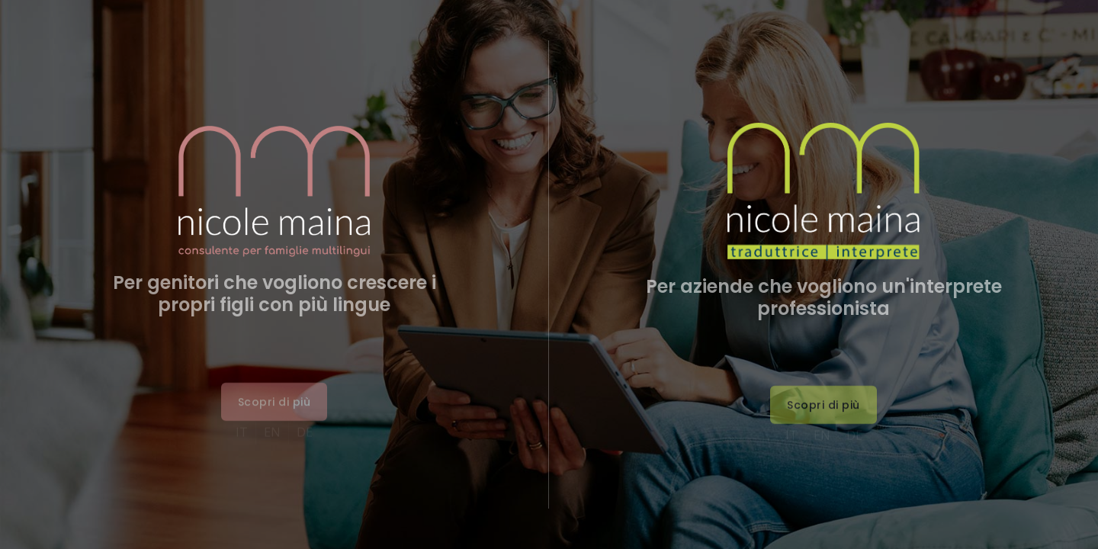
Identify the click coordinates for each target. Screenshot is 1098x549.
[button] (274, 421)
